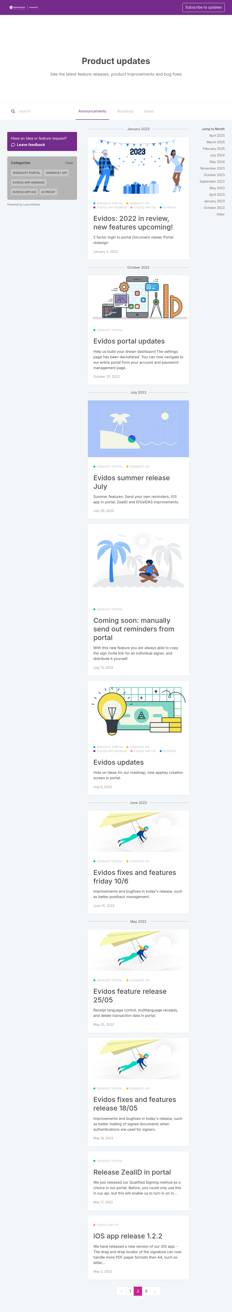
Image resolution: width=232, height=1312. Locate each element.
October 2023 (214, 175)
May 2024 (217, 162)
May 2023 (217, 188)
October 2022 (214, 208)
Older (221, 214)
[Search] (47, 111)
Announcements (92, 111)
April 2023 (217, 194)
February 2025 (214, 149)
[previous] (121, 1291)
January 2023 (214, 201)
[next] (155, 1291)
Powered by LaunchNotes (23, 204)
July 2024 (217, 155)
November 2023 (213, 168)
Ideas (149, 111)
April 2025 (217, 135)
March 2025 (216, 142)
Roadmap (125, 111)
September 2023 (212, 181)
